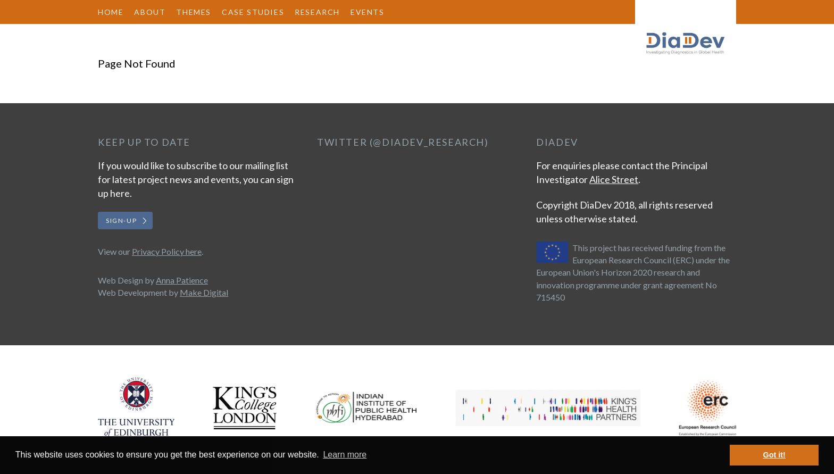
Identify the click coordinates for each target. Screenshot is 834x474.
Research (317, 11)
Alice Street (613, 179)
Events (368, 11)
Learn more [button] (344, 454)
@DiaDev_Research (429, 142)
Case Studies (253, 11)
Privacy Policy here (167, 251)
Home (110, 11)
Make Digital (204, 292)
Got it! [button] (774, 455)
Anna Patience (182, 280)
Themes (193, 11)
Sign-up (121, 220)
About (149, 11)
